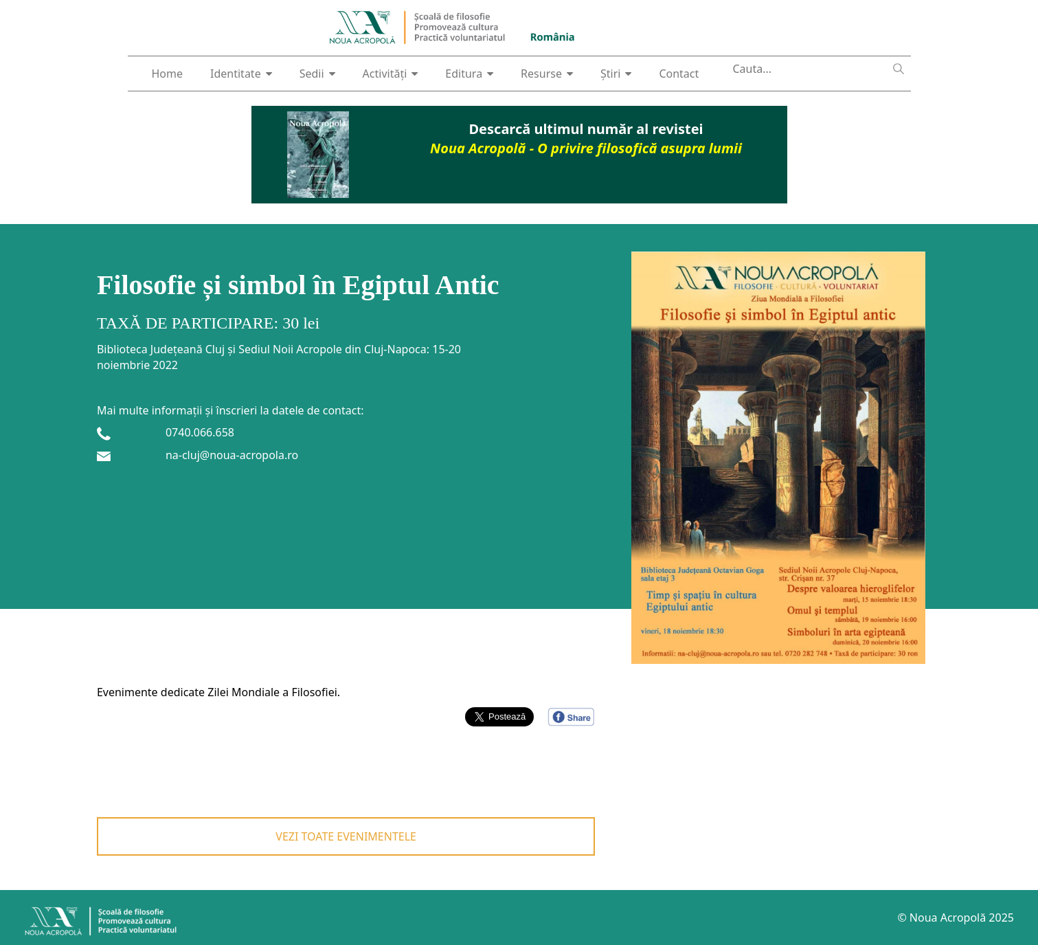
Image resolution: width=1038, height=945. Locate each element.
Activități (390, 73)
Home (167, 73)
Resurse (547, 73)
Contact (679, 73)
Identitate (241, 73)
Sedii (317, 73)
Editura (469, 73)
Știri (615, 73)
